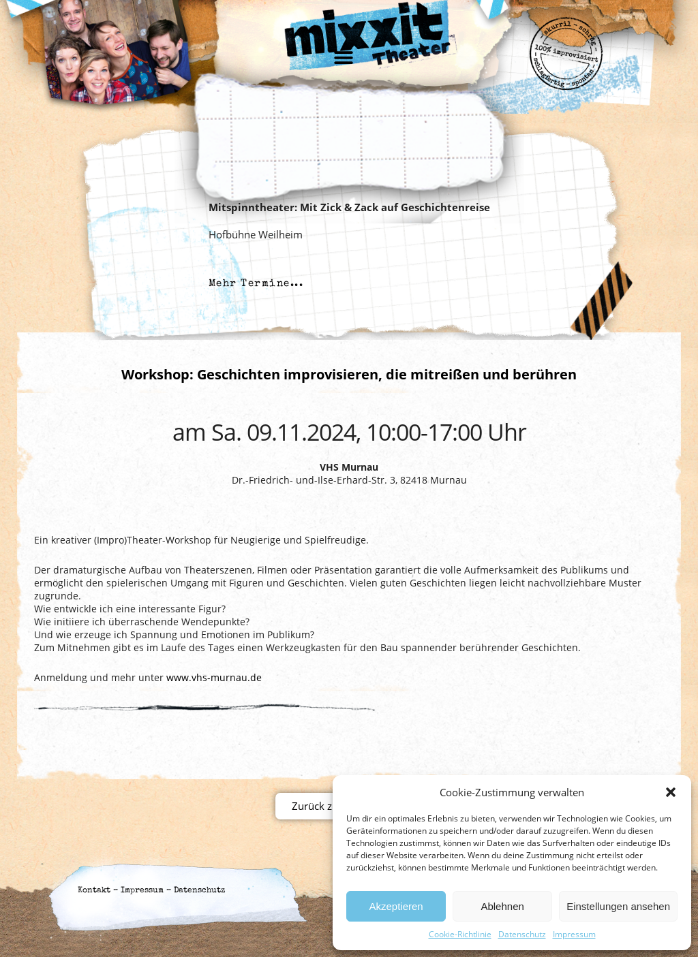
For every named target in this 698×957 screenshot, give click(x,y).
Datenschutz (522, 934)
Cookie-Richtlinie (460, 934)
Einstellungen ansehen (618, 906)
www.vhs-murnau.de (214, 677)
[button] (671, 792)
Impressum (574, 934)
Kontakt (94, 891)
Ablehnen (502, 906)
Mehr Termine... (256, 284)
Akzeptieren (396, 906)
